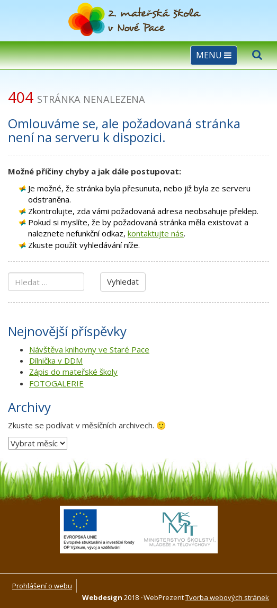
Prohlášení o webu (42, 586)
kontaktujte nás (156, 233)
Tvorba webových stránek (227, 597)
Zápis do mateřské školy (73, 371)
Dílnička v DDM (56, 360)
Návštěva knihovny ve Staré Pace (89, 349)
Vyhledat (123, 281)
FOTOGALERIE (56, 383)
